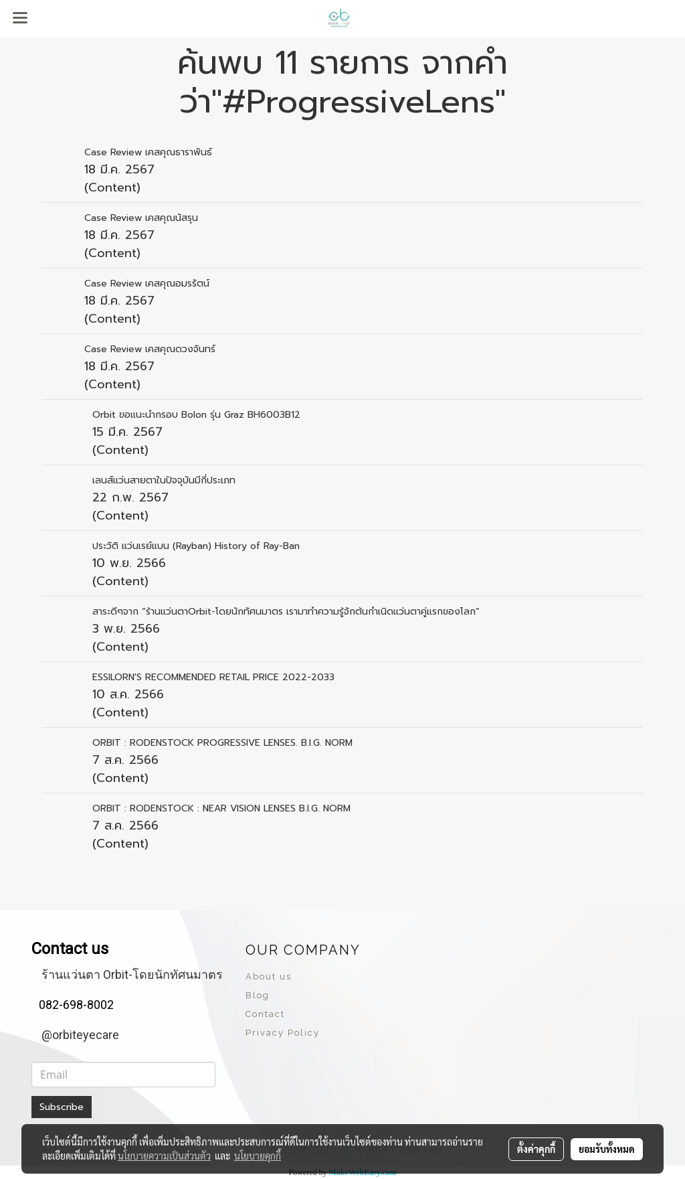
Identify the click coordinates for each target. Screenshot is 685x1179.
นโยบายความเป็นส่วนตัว (164, 1156)
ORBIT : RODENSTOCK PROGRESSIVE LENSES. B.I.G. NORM (222, 743)
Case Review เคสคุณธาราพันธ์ (148, 152)
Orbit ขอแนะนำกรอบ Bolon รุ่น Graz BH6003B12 (198, 415)
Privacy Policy (283, 1033)
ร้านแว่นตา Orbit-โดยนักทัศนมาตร (132, 974)
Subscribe (61, 1107)
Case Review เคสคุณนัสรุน (141, 218)
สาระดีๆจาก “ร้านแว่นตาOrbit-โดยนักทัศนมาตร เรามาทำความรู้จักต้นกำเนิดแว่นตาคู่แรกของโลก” (286, 612)
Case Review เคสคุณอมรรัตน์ (146, 284)
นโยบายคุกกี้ (257, 1156)
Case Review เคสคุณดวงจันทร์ (149, 349)
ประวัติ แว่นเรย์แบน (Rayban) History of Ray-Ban (196, 546)
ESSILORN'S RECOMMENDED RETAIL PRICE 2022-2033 (213, 677)
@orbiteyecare (80, 1035)
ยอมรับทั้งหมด (607, 1149)
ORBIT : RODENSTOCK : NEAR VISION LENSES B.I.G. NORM (221, 808)
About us (269, 976)
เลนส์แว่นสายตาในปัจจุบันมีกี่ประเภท (163, 480)
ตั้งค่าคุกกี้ (536, 1149)
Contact (265, 1014)
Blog (258, 995)
